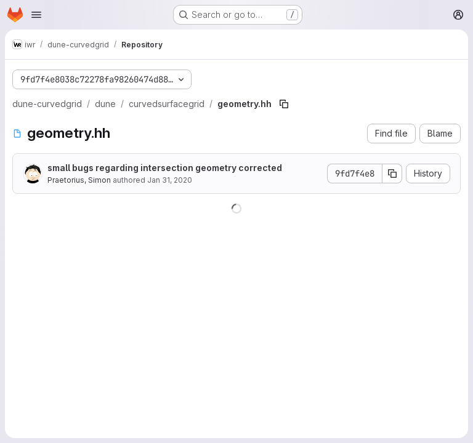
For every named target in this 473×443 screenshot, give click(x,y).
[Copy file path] (284, 104)
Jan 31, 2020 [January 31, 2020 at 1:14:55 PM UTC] (169, 180)
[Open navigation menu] (36, 15)
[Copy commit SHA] (392, 173)
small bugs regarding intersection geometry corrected (164, 167)
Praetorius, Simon (79, 180)
